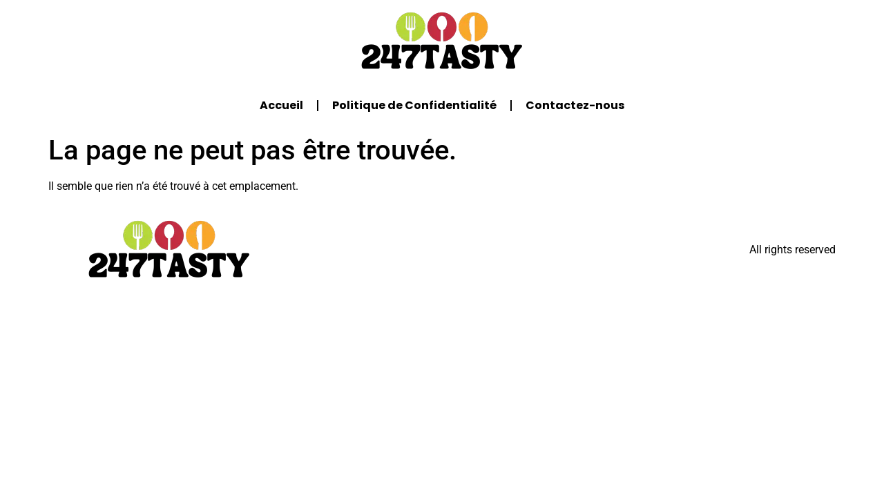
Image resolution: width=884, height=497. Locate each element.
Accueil (281, 105)
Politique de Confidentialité (414, 105)
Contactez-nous (575, 105)
